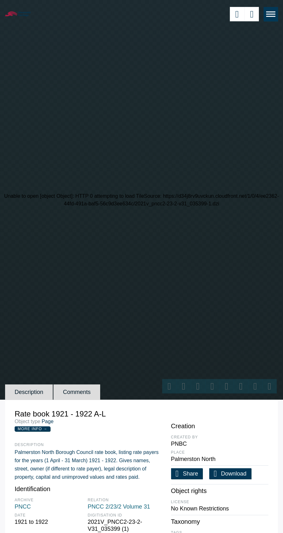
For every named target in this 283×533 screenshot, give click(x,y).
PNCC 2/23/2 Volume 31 (119, 506)
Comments (77, 392)
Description (29, 392)
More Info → (32, 429)
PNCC (23, 506)
